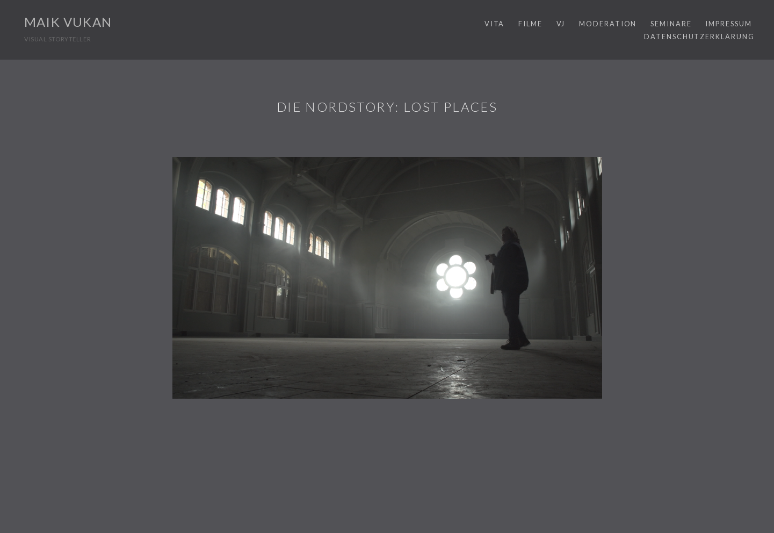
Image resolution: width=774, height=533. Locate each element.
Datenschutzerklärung (699, 36)
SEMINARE (670, 23)
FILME (530, 23)
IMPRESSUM (728, 23)
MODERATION (607, 23)
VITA (494, 23)
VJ (561, 23)
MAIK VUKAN (68, 22)
